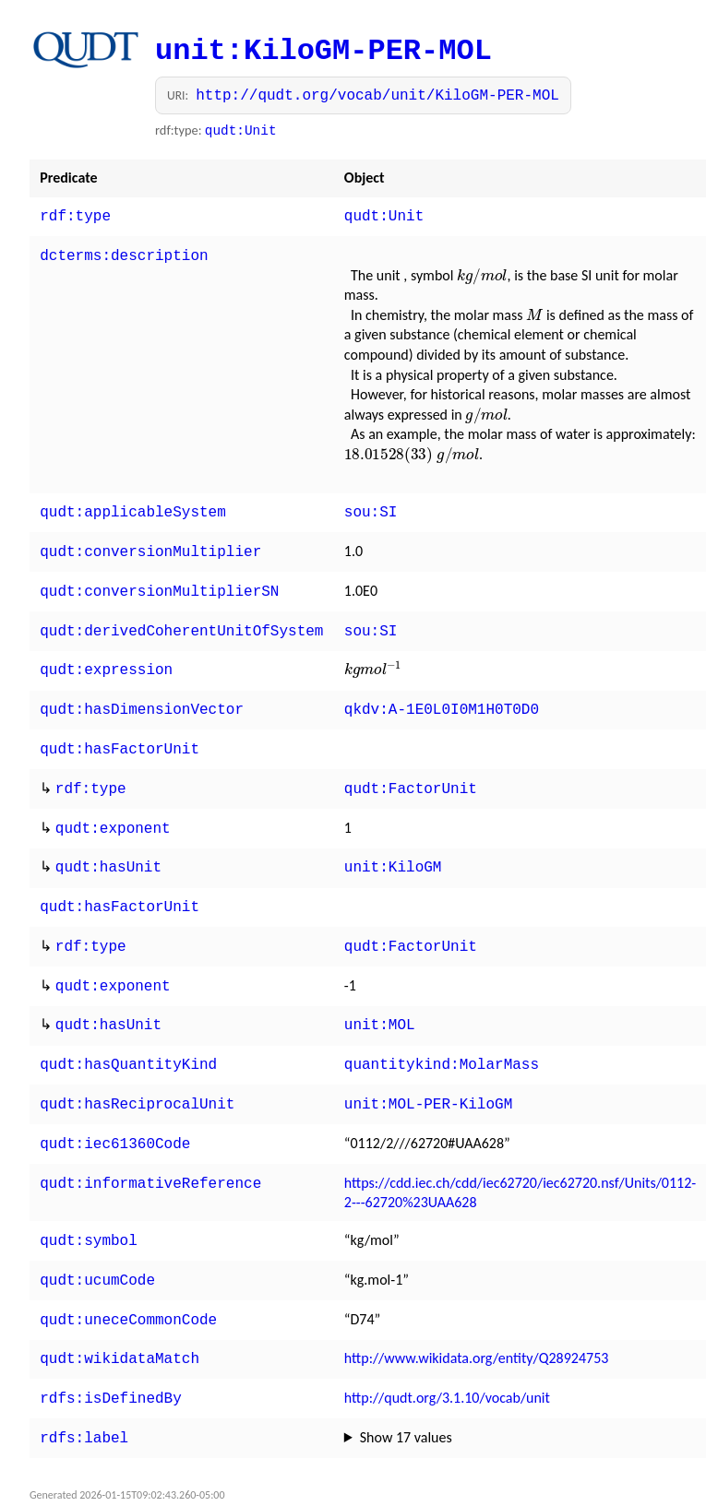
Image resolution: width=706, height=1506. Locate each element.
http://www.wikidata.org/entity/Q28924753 (476, 1317)
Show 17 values (406, 1393)
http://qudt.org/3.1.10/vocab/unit (447, 1355)
